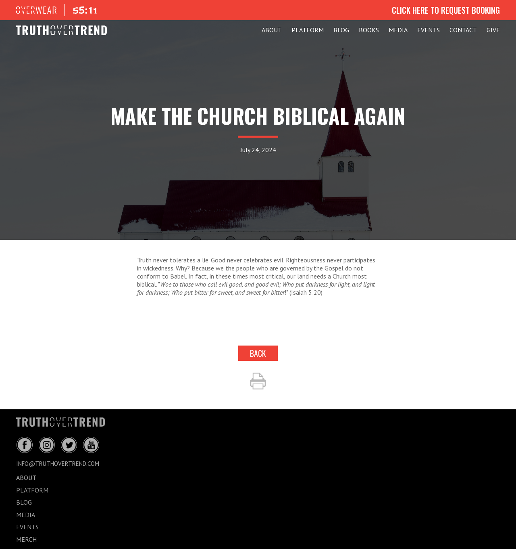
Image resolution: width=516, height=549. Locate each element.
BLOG (341, 30)
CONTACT (463, 30)
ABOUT (272, 30)
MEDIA (398, 30)
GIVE (493, 30)
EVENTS (428, 30)
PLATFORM (307, 30)
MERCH (26, 539)
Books (369, 30)
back (258, 353)
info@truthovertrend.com (57, 463)
